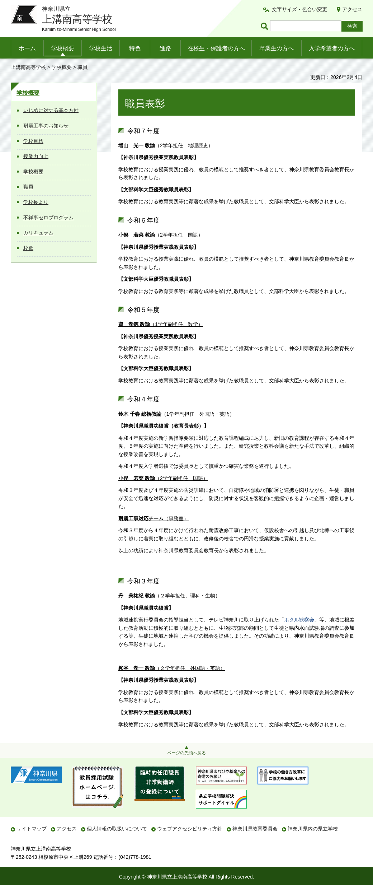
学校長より (35, 202)
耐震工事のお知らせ (46, 126)
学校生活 (100, 48)
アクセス (352, 9)
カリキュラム (38, 233)
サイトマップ (31, 829)
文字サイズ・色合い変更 (299, 9)
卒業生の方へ (276, 48)
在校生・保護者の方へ (216, 48)
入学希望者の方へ (332, 48)
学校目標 (33, 141)
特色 (135, 48)
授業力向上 (35, 156)
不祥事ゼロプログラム (48, 217)
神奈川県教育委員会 (255, 829)
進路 (165, 48)
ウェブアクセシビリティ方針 (189, 829)
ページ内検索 (265, 26)
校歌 (28, 248)
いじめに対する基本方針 (51, 110)
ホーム (27, 48)
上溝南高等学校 (28, 67)
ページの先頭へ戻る (186, 752)
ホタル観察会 (299, 620)
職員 (28, 187)
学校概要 (62, 48)
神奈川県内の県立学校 (313, 829)
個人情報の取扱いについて (117, 829)
